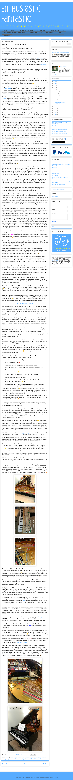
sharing (22, 758)
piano (6, 758)
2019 (55, 87)
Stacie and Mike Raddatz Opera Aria (25, 303)
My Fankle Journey (42, 30)
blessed (11, 757)
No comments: (24, 754)
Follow (53, 226)
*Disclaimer (7, 36)
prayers (10, 758)
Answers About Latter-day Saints (58, 184)
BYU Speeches (55, 175)
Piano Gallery (7, 88)
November (57, 91)
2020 (55, 85)
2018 (55, 89)
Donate (60, 33)
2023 (55, 81)
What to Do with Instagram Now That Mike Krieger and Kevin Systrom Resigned (60, 129)
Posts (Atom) (28, 768)
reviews (18, 758)
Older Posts (45, 764)
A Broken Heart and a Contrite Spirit (59, 133)
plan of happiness (23, 642)
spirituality (26, 758)
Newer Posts (5, 764)
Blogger (55, 777)
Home (5, 30)
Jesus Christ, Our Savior (57, 162)
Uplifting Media (55, 169)
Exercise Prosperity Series (57, 30)
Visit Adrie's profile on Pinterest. (58, 189)
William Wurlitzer (34, 758)
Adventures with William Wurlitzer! (14, 44)
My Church (54, 167)
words (39, 758)
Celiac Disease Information (26, 30)
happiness (31, 757)
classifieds (4, 98)
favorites (22, 757)
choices (15, 757)
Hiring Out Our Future (56, 125)
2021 (55, 83)
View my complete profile (57, 74)
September (57, 95)
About (13, 30)
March (56, 100)
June (56, 96)
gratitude (27, 757)
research (14, 758)
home (35, 757)
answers (7, 757)
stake (24, 600)
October (56, 93)
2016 (55, 108)
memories (44, 757)
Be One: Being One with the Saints (60, 52)
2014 (55, 112)
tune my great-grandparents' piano (27, 432)
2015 (55, 110)
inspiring (39, 757)
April (56, 99)
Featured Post (50, 33)
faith (19, 757)
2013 (55, 114)
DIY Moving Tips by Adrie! (36, 33)
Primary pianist (39, 58)
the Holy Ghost (41, 617)
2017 (55, 106)
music (3, 758)
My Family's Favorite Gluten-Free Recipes (14, 33)
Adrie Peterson (63, 66)
